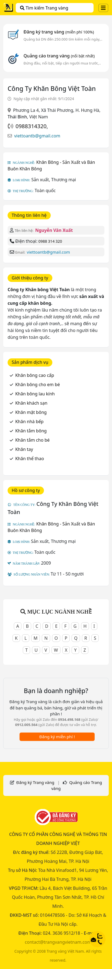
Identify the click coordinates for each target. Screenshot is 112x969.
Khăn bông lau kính (35, 394)
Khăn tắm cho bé (32, 440)
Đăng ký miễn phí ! (57, 736)
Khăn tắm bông (31, 431)
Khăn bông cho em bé (37, 384)
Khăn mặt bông (31, 412)
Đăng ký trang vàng (59, 32)
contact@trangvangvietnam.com (58, 942)
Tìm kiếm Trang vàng (44, 8)
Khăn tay (24, 449)
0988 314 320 (50, 241)
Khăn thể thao (29, 459)
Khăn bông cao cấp (34, 375)
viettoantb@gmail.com (37, 136)
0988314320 (30, 126)
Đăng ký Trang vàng (35, 782)
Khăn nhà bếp (29, 421)
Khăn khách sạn (31, 403)
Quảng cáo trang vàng (59, 56)
